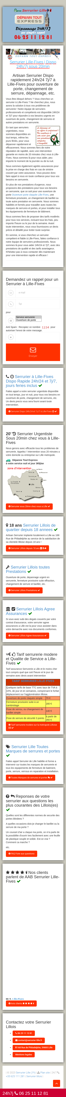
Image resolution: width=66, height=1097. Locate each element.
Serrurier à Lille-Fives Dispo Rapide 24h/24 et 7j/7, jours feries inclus (31, 381)
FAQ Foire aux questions (22, 853)
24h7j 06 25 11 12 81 (25, 1093)
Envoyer (33, 352)
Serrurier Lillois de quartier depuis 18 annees (31, 527)
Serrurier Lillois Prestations (24, 590)
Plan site (45, 1072)
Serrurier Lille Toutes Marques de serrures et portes (33, 748)
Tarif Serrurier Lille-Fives (33, 681)
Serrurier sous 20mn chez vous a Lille (29, 506)
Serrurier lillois (34, 1076)
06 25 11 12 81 (23, 1033)
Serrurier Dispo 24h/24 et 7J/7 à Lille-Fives (33, 411)
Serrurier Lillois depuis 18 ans (27, 548)
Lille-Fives (18, 999)
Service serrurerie (28, 317)
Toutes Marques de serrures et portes (31, 777)
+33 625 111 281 (15, 1076)
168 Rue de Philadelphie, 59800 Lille (34, 1047)
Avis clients (21, 1003)
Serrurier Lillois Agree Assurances (27, 635)
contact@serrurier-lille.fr (28, 1040)
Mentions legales (23, 1054)
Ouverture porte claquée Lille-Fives (30, 194)
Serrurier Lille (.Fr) (26, 1072)
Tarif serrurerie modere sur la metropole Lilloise (33, 726)
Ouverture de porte (28, 320)
